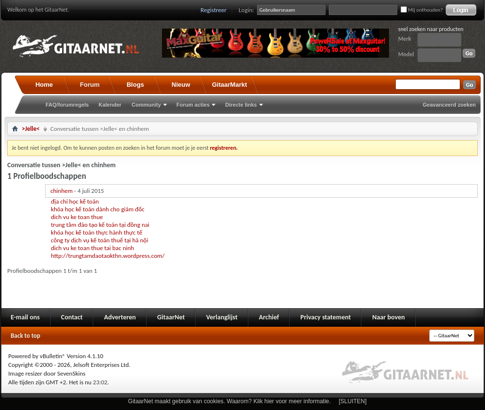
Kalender (109, 105)
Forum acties (193, 105)
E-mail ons (25, 317)
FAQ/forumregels (67, 105)
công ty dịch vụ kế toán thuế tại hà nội (99, 240)
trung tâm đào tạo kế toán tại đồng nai (100, 224)
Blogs (135, 84)
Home (44, 84)
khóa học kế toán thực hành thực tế (96, 232)
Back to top (25, 335)
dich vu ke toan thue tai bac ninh (92, 248)
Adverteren (120, 317)
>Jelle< (31, 128)
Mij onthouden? (422, 10)
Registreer (214, 10)
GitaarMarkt (229, 84)
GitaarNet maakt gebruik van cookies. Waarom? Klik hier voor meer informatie (228, 401)
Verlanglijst (222, 317)
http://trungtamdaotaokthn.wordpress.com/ (107, 255)
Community (146, 105)
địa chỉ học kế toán (75, 201)
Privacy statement (325, 317)
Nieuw (181, 84)
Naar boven (388, 317)
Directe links (241, 105)
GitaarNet (171, 317)
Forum (89, 84)
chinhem (61, 190)
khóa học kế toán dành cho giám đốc (98, 209)
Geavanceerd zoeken (449, 105)
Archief (269, 317)
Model (406, 54)
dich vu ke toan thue (77, 217)
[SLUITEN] (353, 401)
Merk (404, 38)
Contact (72, 317)
